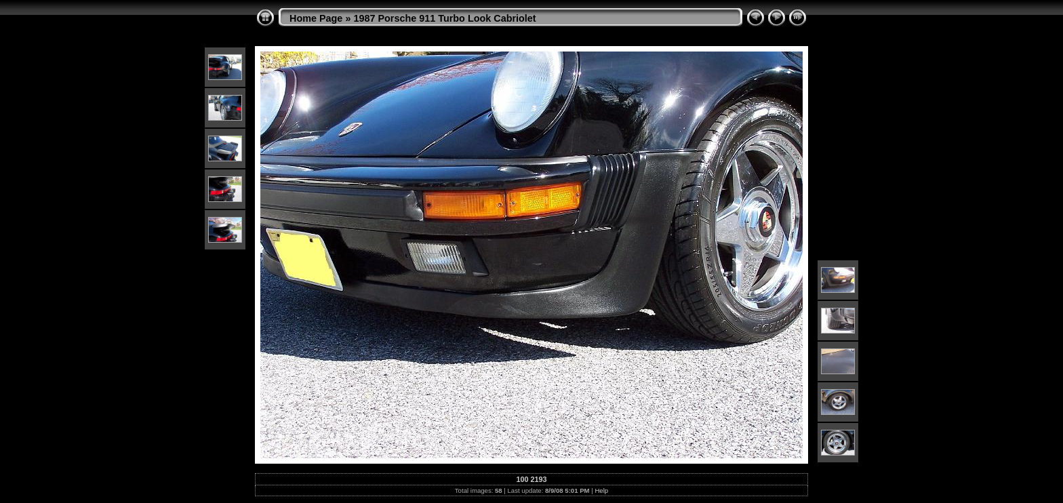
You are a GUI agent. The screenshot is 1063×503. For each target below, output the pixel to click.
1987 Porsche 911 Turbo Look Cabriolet (444, 18)
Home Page (315, 18)
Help (601, 490)
